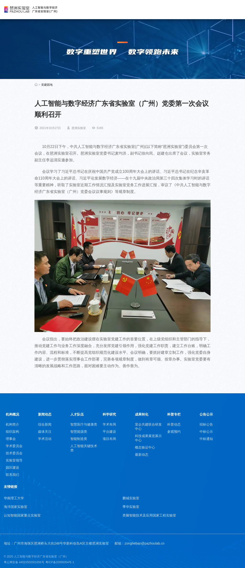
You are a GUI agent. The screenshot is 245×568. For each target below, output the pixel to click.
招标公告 (206, 424)
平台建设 (109, 431)
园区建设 (12, 467)
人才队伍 (77, 414)
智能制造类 (78, 439)
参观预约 (174, 431)
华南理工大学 (14, 498)
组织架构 (12, 431)
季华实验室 (130, 507)
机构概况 (12, 414)
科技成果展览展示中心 (148, 438)
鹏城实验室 (130, 498)
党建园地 (47, 84)
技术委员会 (14, 453)
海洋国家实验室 (15, 507)
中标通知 (206, 439)
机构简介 (12, 424)
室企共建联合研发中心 (148, 426)
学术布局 (109, 424)
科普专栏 (174, 414)
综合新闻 (44, 424)
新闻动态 (44, 414)
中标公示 (206, 431)
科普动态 (174, 424)
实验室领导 (14, 460)
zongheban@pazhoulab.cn (145, 543)
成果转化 (141, 414)
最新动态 (141, 454)
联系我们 (12, 475)
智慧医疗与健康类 (83, 424)
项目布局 (109, 439)
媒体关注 (44, 431)
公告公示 (206, 414)
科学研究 (109, 414)
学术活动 (44, 439)
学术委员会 (14, 446)
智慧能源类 (78, 431)
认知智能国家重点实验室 (22, 515)
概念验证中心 (145, 447)
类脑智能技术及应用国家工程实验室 (149, 515)
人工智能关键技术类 (83, 448)
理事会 (11, 439)
